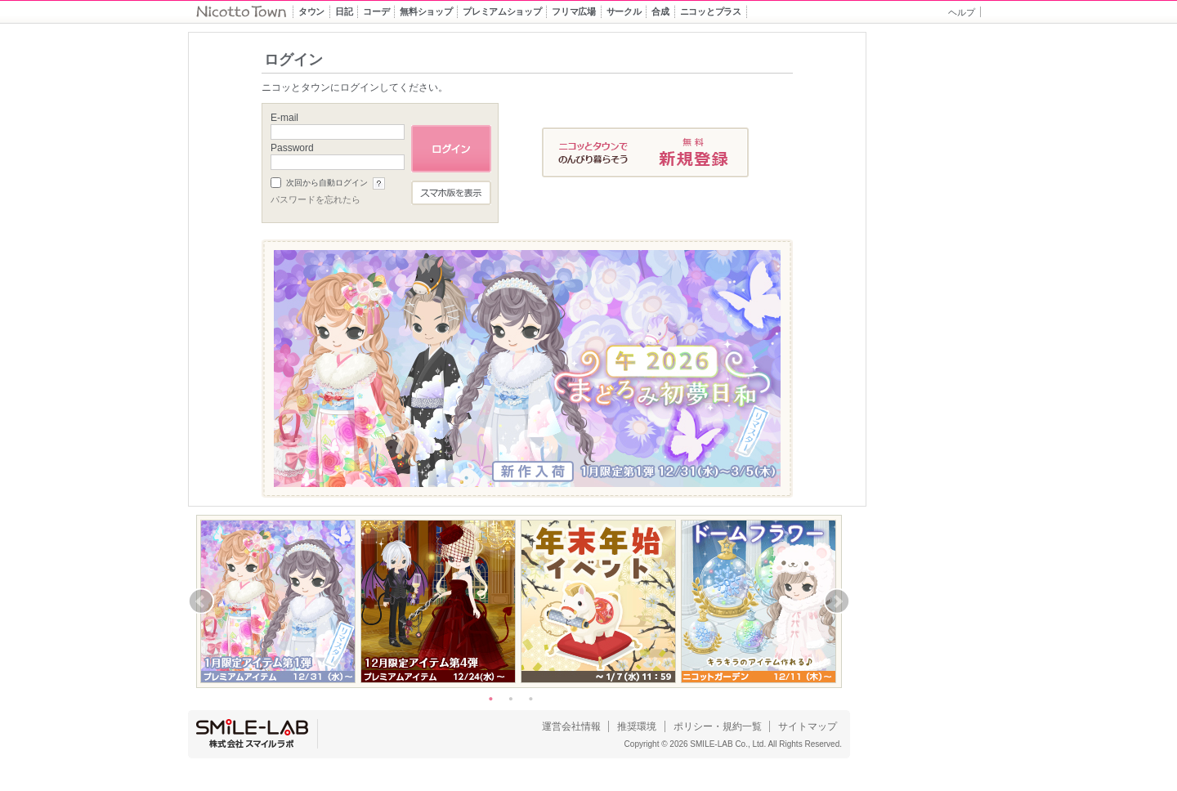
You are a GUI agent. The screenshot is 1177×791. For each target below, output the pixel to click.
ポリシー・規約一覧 (718, 726)
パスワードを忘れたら (315, 199)
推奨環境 (636, 726)
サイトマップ (807, 726)
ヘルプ (961, 12)
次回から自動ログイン (327, 182)
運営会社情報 (571, 726)
